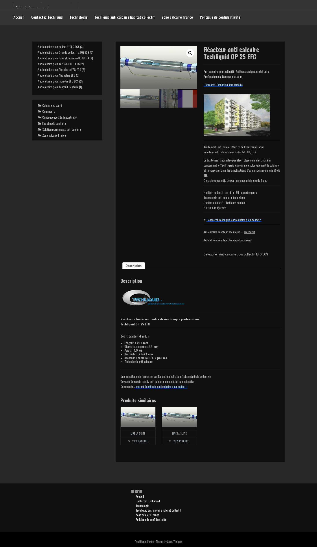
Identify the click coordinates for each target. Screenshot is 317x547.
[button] (190, 53)
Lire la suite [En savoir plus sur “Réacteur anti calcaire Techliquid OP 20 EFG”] (179, 433)
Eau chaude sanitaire (54, 123)
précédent (249, 231)
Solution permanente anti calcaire (61, 129)
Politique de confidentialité (220, 17)
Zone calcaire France (177, 17)
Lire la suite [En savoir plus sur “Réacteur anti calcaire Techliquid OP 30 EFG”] (138, 433)
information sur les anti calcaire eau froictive (175, 376)
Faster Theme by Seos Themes (164, 541)
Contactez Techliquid (47, 17)
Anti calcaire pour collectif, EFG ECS (243, 254)
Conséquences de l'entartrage (59, 117)
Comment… (48, 111)
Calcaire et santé (52, 105)
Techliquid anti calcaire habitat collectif (124, 17)
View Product (140, 441)
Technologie (78, 17)
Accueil (18, 17)
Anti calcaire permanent (32, 7)
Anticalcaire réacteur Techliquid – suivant (228, 240)
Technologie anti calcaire (138, 361)
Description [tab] (134, 266)
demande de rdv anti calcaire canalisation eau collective (162, 381)
